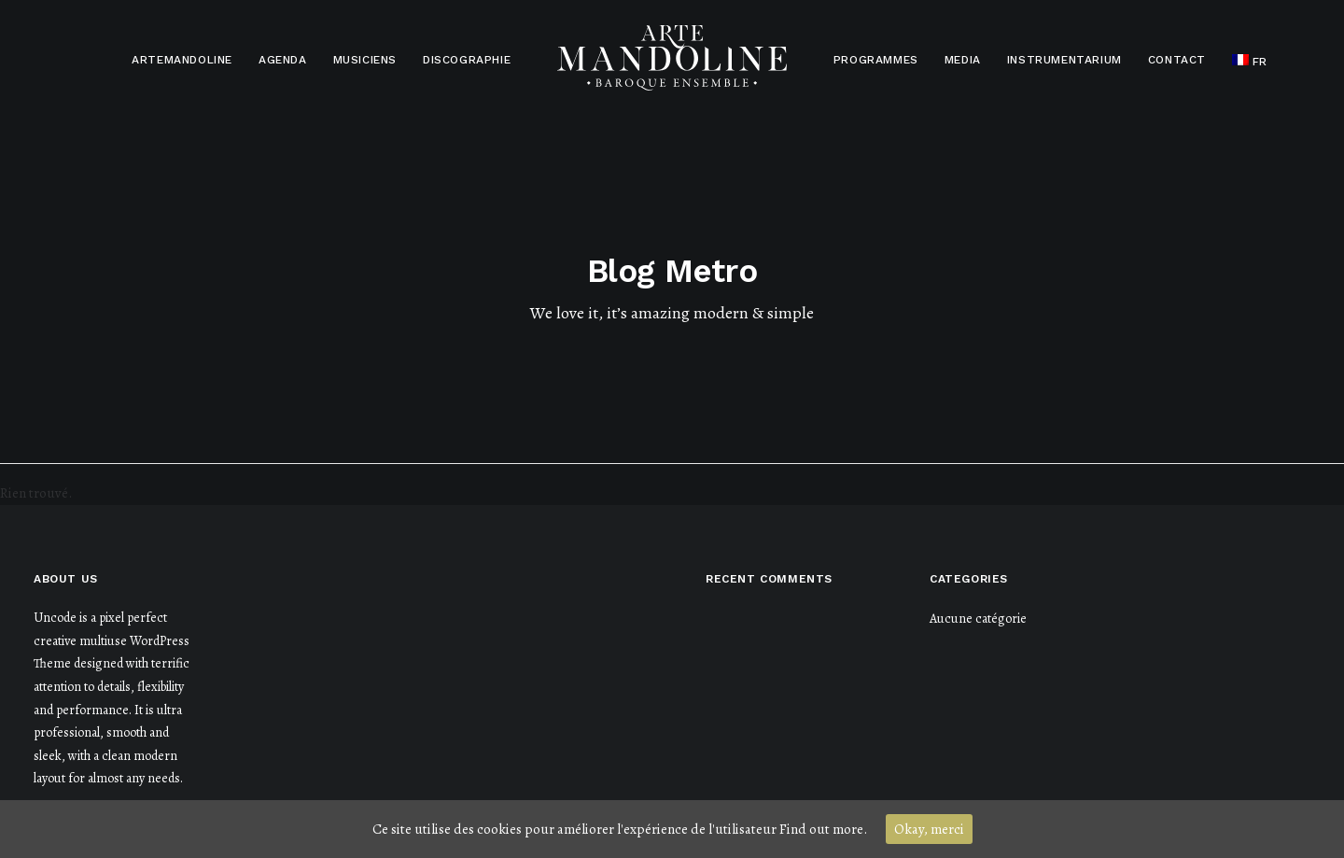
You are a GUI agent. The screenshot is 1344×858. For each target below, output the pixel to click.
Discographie (467, 59)
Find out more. (823, 829)
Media (963, 59)
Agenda (283, 59)
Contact (1177, 59)
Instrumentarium (1064, 59)
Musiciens (365, 59)
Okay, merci (929, 829)
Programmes (875, 59)
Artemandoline (182, 59)
